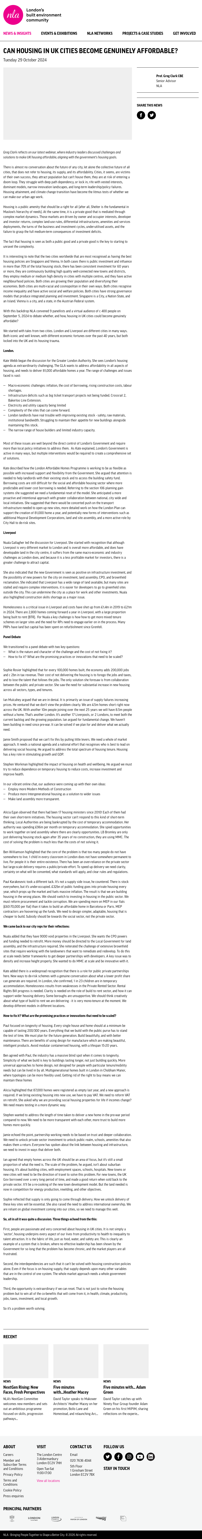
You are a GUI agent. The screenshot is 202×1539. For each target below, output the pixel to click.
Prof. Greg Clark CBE (169, 76)
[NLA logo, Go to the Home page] (32, 15)
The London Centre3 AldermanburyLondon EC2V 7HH (49, 1459)
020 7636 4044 (80, 1460)
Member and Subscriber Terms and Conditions (14, 1465)
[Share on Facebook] (141, 115)
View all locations (48, 1481)
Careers (8, 1454)
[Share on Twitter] (152, 115)
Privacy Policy (13, 1474)
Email (74, 1454)
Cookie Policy (12, 1490)
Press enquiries (13, 1496)
